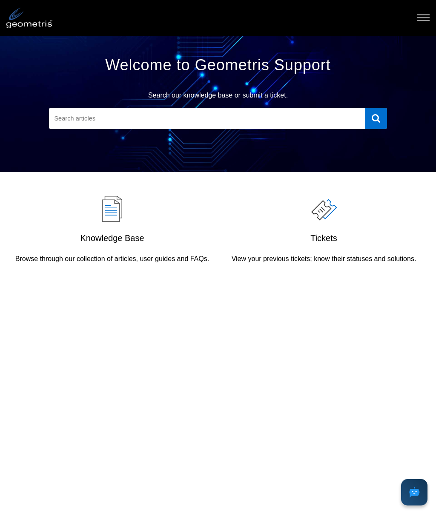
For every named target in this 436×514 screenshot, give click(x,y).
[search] (206, 118)
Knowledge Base (112, 238)
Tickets (323, 238)
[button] (423, 18)
